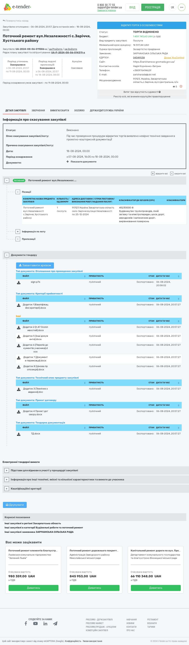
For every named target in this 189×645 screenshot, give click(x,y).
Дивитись (33, 588)
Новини (130, 623)
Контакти (131, 627)
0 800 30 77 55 (106, 5)
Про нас (130, 630)
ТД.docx (35, 433)
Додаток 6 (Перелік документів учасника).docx (35, 348)
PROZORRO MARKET (94, 623)
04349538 (139, 57)
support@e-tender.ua (109, 7)
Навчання (131, 619)
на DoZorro (71, 49)
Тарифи (151, 627)
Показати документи (81, 161)
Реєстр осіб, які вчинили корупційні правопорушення (142, 96)
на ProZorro (56, 49)
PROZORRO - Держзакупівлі (99, 619)
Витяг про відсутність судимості (142, 92)
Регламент (152, 619)
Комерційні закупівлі (97, 630)
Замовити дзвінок (106, 10)
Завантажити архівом (35, 265)
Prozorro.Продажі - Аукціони (101, 627)
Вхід (132, 7)
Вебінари (152, 623)
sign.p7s (35, 282)
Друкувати (15, 504)
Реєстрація (152, 7)
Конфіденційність (73, 641)
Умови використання (92, 641)
